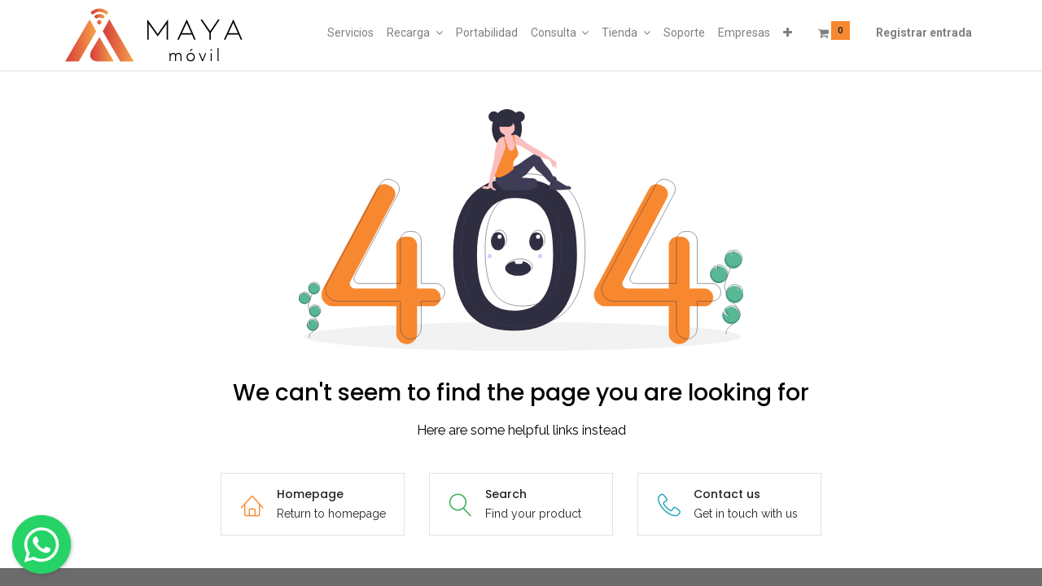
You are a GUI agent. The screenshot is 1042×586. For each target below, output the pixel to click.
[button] (788, 33)
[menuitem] (350, 33)
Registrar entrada (924, 32)
